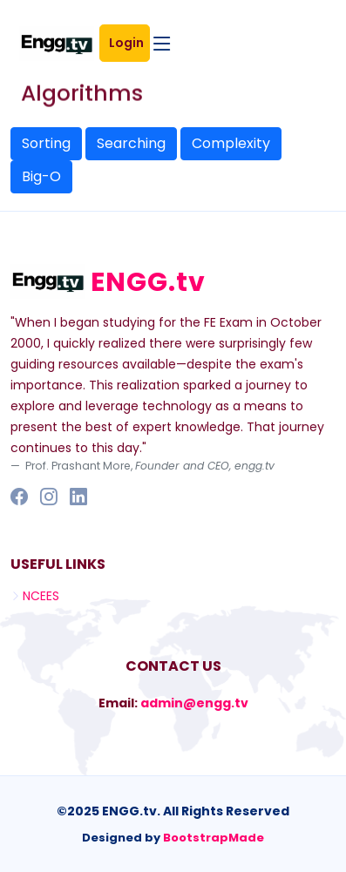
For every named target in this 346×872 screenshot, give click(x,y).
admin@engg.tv (194, 703)
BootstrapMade (213, 837)
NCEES (41, 596)
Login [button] (129, 42)
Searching (131, 143)
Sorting (46, 143)
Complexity (231, 143)
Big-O (41, 176)
